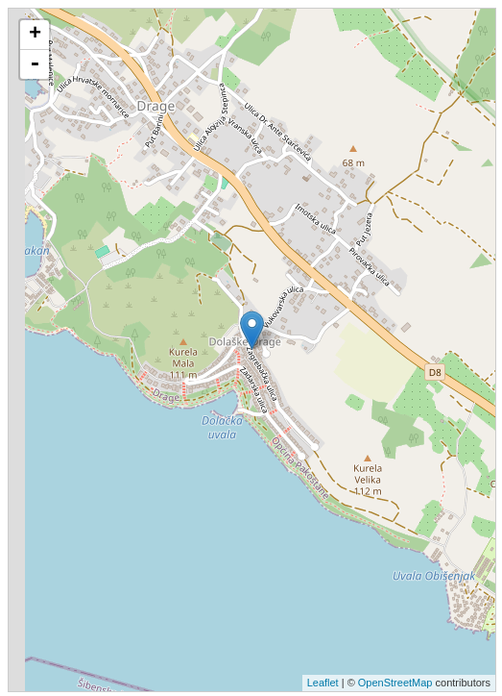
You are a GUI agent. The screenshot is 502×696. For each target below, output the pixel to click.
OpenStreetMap (395, 682)
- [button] (34, 64)
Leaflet (323, 682)
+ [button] (35, 34)
